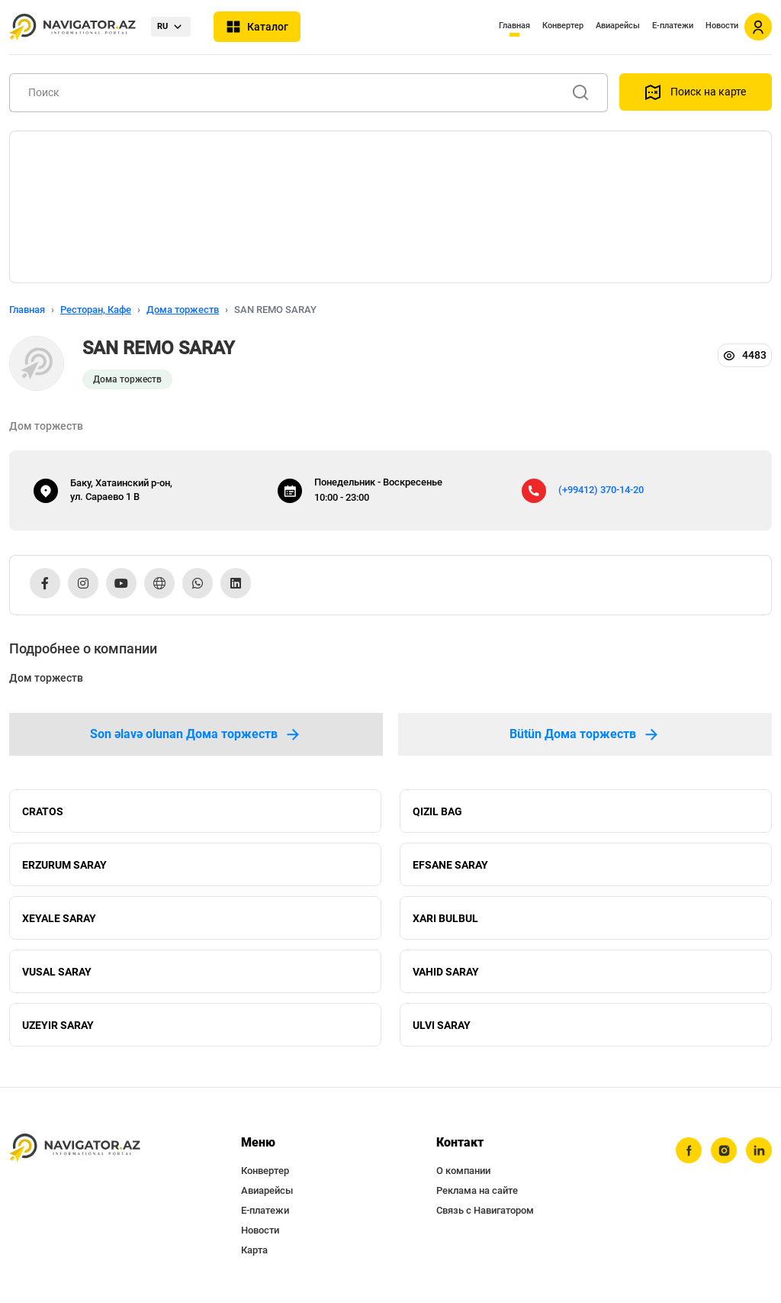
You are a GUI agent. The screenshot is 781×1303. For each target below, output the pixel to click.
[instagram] (724, 1150)
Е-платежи (672, 26)
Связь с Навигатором (485, 1210)
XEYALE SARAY (59, 918)
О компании (463, 1170)
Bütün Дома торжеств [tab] (584, 734)
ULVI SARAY (442, 1025)
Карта (254, 1250)
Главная (514, 26)
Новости (721, 26)
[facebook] (689, 1150)
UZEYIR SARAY (58, 1025)
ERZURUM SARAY (64, 865)
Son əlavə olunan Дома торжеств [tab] (196, 734)
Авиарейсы (618, 26)
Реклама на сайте (477, 1190)
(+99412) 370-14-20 (601, 489)
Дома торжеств (182, 309)
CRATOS (42, 811)
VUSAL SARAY (57, 972)
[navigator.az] (74, 1148)
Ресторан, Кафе (95, 309)
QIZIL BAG (437, 811)
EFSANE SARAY (450, 865)
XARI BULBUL (445, 918)
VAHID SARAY (446, 972)
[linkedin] (759, 1150)
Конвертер (562, 26)
